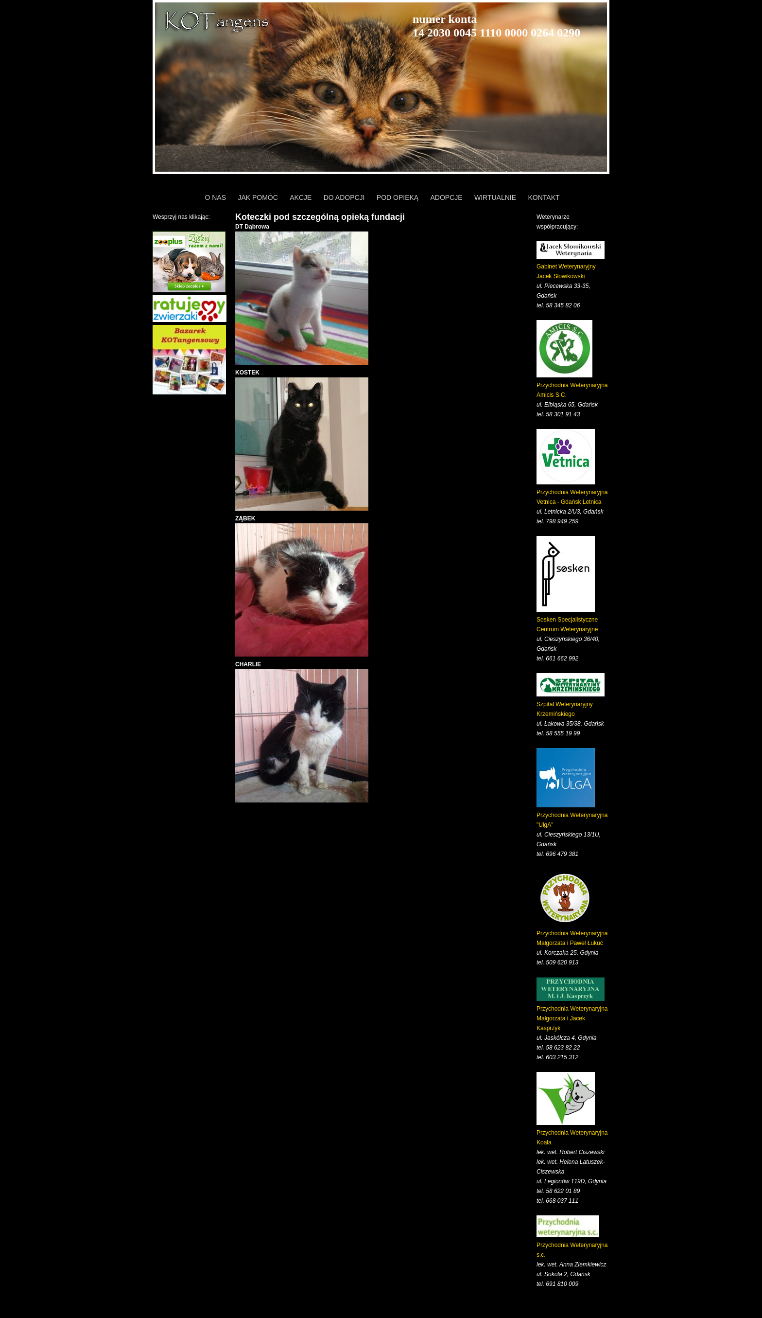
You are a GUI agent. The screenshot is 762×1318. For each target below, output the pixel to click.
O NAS (215, 197)
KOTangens (218, 21)
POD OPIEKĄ (397, 197)
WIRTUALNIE (495, 197)
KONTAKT (543, 197)
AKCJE (301, 197)
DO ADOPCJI (344, 197)
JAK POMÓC (257, 197)
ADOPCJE (447, 197)
